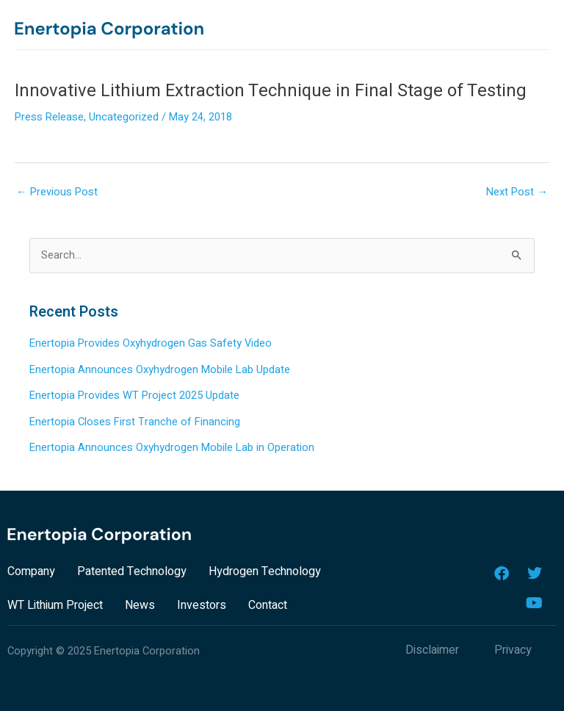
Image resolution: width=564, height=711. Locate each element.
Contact (267, 605)
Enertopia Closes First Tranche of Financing (134, 422)
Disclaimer (432, 650)
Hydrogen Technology (265, 571)
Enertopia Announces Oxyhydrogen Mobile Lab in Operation (171, 447)
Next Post (517, 192)
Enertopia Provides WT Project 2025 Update (134, 395)
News (140, 605)
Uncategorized (124, 117)
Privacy (513, 650)
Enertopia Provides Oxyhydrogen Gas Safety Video (150, 343)
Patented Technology (132, 571)
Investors (201, 605)
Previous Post (57, 192)
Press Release (49, 117)
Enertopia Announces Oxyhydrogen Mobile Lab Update (159, 370)
